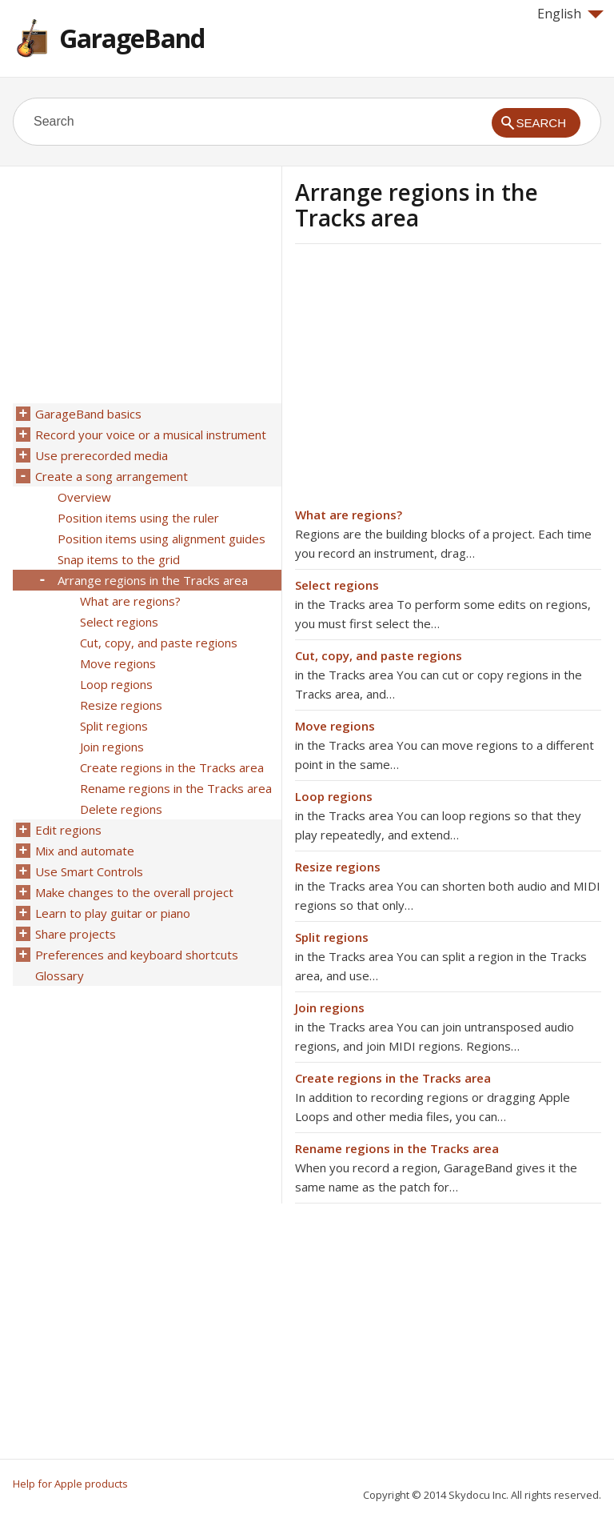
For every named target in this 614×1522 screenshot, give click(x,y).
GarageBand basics (88, 414)
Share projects (75, 934)
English (570, 13)
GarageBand (132, 38)
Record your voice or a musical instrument (150, 435)
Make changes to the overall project (134, 892)
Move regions (335, 726)
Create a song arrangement (111, 476)
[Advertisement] (429, 380)
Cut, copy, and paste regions (378, 655)
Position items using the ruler (138, 518)
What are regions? (348, 515)
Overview (84, 497)
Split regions (332, 937)
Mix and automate (84, 851)
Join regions (330, 1007)
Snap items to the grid (119, 559)
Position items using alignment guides (161, 539)
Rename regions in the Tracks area (397, 1148)
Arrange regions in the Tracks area (153, 580)
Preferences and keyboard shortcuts (136, 955)
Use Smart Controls (89, 871)
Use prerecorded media (101, 455)
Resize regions (338, 867)
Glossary (59, 975)
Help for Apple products (70, 1483)
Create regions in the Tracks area (393, 1078)
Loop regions (334, 796)
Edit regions (68, 830)
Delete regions (121, 809)
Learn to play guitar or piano (112, 913)
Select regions (337, 585)
